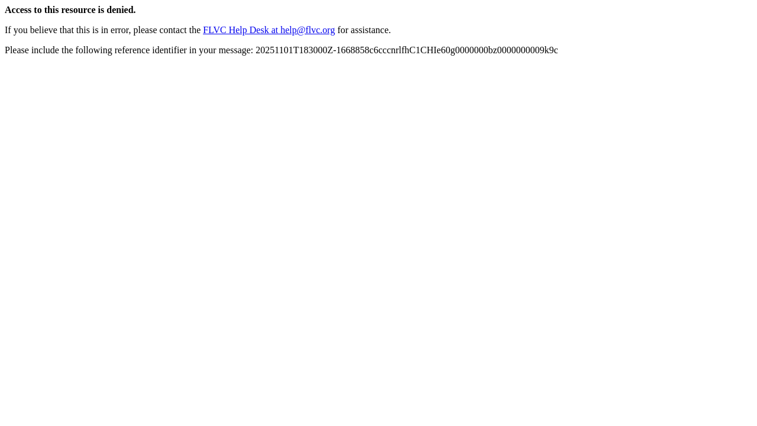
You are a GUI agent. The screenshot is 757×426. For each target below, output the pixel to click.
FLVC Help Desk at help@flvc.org (269, 30)
